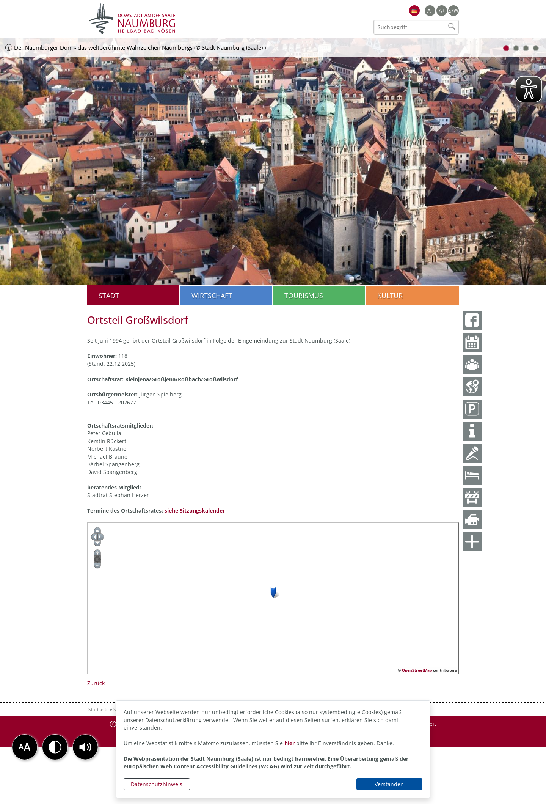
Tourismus (303, 295)
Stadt (109, 295)
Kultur (390, 295)
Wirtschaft (211, 295)
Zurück (96, 683)
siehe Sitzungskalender (195, 510)
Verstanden (389, 784)
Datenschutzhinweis (156, 784)
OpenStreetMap (417, 670)
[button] (85, 747)
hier (289, 743)
